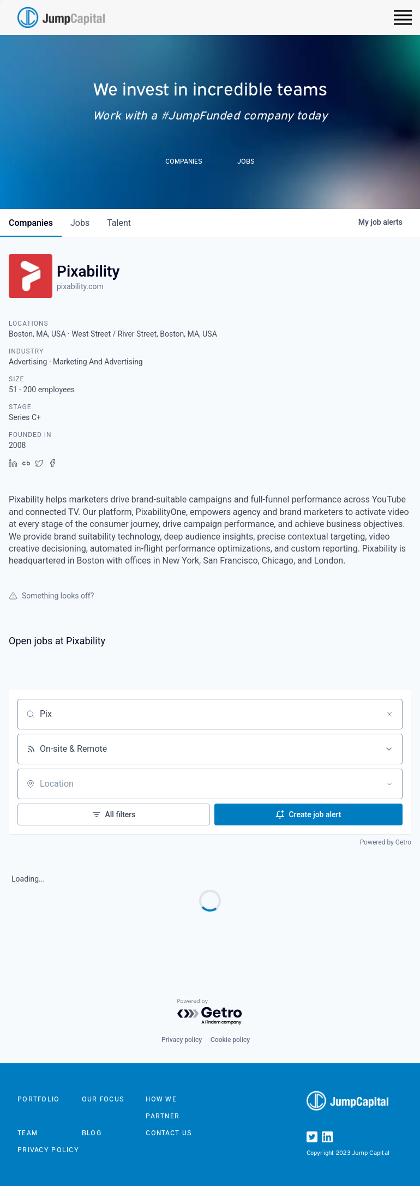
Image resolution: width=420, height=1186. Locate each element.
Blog (91, 1133)
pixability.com (80, 286)
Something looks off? (51, 595)
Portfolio (38, 1099)
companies (31, 223)
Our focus (103, 1099)
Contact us (169, 1133)
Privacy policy (181, 1040)
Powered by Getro (385, 842)
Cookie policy (230, 1040)
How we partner (162, 1107)
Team (27, 1133)
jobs (79, 223)
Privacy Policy (48, 1150)
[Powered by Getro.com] (210, 1012)
